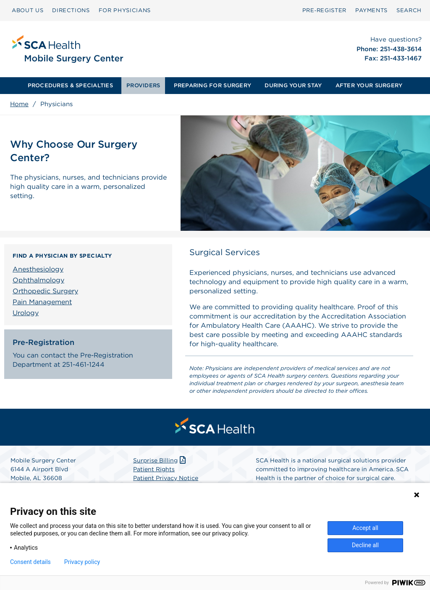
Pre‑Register (324, 10)
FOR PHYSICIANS (125, 10)
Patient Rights (154, 469)
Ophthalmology (38, 280)
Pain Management (42, 302)
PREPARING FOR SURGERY (212, 85)
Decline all (365, 545)
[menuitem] (27, 10)
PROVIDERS (143, 85)
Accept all (365, 528)
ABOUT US (27, 10)
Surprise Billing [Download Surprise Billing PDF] (160, 460)
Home (19, 104)
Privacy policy (82, 562)
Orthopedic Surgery (45, 291)
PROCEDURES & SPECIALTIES (70, 85)
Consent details (30, 562)
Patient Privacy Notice (165, 478)
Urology (26, 313)
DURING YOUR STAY (293, 85)
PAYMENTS (371, 10)
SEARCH (409, 10)
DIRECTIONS (71, 10)
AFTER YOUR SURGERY (369, 85)
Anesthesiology (38, 269)
